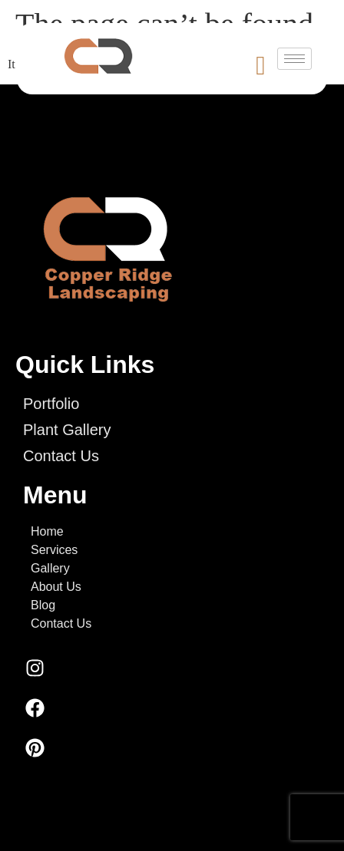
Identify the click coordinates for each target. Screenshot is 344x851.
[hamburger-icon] (294, 59)
